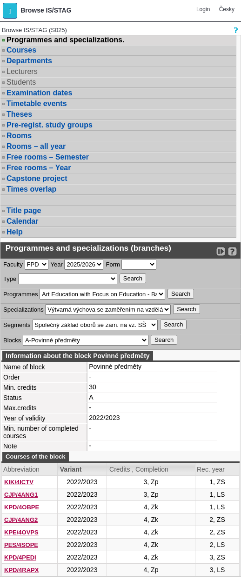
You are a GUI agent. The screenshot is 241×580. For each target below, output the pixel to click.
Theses (19, 114)
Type (9, 278)
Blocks (12, 340)
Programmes (20, 294)
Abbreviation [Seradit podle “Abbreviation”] (21, 469)
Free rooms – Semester (48, 157)
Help (15, 232)
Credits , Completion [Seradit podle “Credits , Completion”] (138, 469)
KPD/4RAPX (21, 570)
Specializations (23, 309)
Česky (226, 9)
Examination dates (39, 93)
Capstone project (37, 178)
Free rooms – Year (39, 168)
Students (21, 82)
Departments (29, 61)
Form (113, 264)
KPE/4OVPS (21, 532)
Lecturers (22, 71)
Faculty (13, 264)
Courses (21, 50)
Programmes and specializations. (65, 40)
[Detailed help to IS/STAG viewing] (232, 251)
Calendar (22, 221)
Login (203, 9)
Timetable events (37, 103)
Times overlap (31, 189)
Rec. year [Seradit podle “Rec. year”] (211, 469)
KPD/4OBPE (21, 507)
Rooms (19, 136)
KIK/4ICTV (18, 482)
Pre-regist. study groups (50, 125)
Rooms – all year (36, 146)
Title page (24, 210)
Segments (17, 324)
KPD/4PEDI (20, 557)
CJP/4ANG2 (21, 519)
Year (57, 264)
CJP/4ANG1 (21, 494)
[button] (10, 11)
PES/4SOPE (21, 544)
